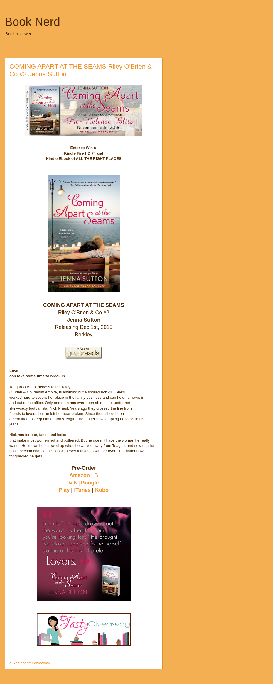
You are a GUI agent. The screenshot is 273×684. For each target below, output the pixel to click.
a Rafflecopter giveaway (29, 663)
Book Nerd (32, 21)
